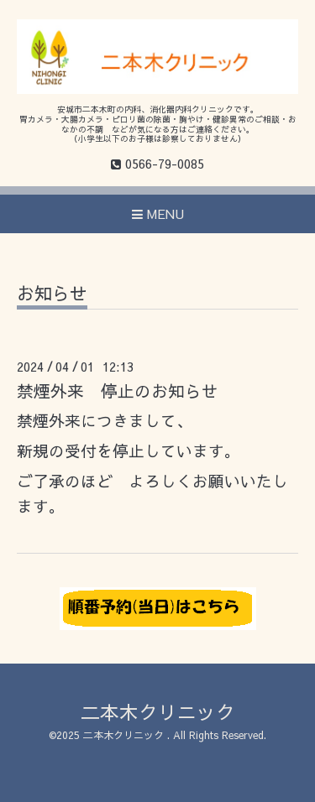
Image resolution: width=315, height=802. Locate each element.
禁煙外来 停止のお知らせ (117, 390)
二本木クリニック (158, 712)
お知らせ (52, 294)
